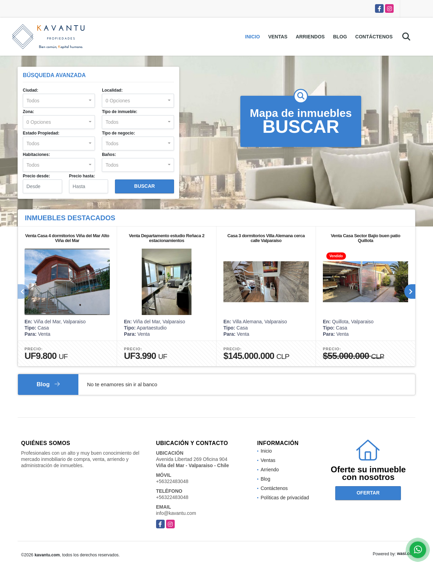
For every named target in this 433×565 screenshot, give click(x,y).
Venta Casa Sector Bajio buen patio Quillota (365, 238)
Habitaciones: (36, 154)
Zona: (28, 111)
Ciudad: (30, 90)
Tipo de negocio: (118, 133)
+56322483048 (172, 481)
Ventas (278, 36)
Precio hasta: (82, 176)
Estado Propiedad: (41, 133)
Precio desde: (36, 176)
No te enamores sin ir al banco (122, 384)
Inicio (252, 36)
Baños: (109, 154)
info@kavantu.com (176, 513)
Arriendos (310, 36)
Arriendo (270, 469)
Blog (340, 36)
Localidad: (112, 90)
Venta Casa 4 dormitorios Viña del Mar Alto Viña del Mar (67, 238)
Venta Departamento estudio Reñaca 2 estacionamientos (166, 238)
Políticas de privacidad (285, 497)
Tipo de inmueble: (119, 111)
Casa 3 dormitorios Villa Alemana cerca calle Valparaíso (266, 238)
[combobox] (59, 101)
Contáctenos (374, 36)
